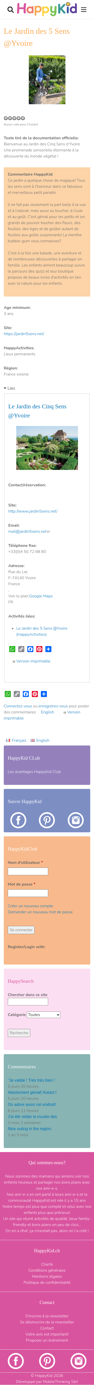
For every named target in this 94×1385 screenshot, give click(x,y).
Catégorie (17, 1015)
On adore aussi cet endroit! (32, 1104)
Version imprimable (31, 661)
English (47, 712)
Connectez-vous (18, 706)
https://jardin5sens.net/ (24, 334)
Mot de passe (21, 884)
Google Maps (41, 596)
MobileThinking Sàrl (60, 1381)
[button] (10, 79)
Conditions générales (46, 1270)
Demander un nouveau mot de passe (40, 912)
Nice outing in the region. (30, 1129)
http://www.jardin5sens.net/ (32, 511)
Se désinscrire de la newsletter (47, 1322)
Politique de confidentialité (47, 1282)
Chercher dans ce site (27, 995)
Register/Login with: (26, 947)
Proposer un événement (47, 1340)
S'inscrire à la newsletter (46, 1316)
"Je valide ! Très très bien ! (31, 1080)
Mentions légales (47, 1276)
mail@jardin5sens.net (29, 531)
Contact (47, 1328)
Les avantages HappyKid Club (34, 772)
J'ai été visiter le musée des (32, 1116)
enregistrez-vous (53, 706)
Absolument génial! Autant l (32, 1092)
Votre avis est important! (47, 1334)
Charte (47, 1264)
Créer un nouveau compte (30, 906)
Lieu (11, 388)
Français (19, 740)
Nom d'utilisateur (25, 862)
